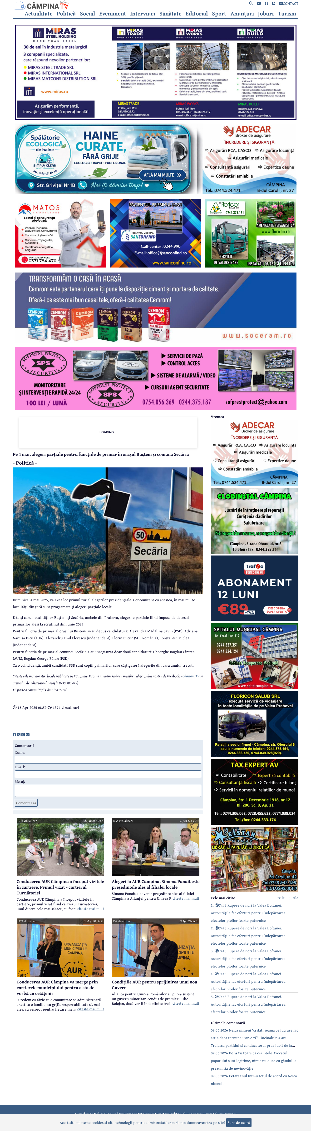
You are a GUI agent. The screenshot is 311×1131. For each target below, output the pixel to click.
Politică (66, 14)
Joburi (266, 14)
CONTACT (288, 3)
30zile (293, 898)
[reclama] (155, 118)
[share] (14, 735)
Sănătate (170, 14)
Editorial (197, 14)
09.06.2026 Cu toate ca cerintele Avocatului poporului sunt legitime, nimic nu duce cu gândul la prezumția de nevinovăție (253, 1060)
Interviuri (142, 14)
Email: (20, 767)
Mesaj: (20, 781)
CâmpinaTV (191, 676)
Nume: (20, 752)
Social (87, 14)
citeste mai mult (90, 908)
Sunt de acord (238, 1122)
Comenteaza (26, 803)
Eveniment (112, 14)
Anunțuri (242, 14)
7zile (281, 898)
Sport (219, 14)
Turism (287, 14)
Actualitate (39, 14)
